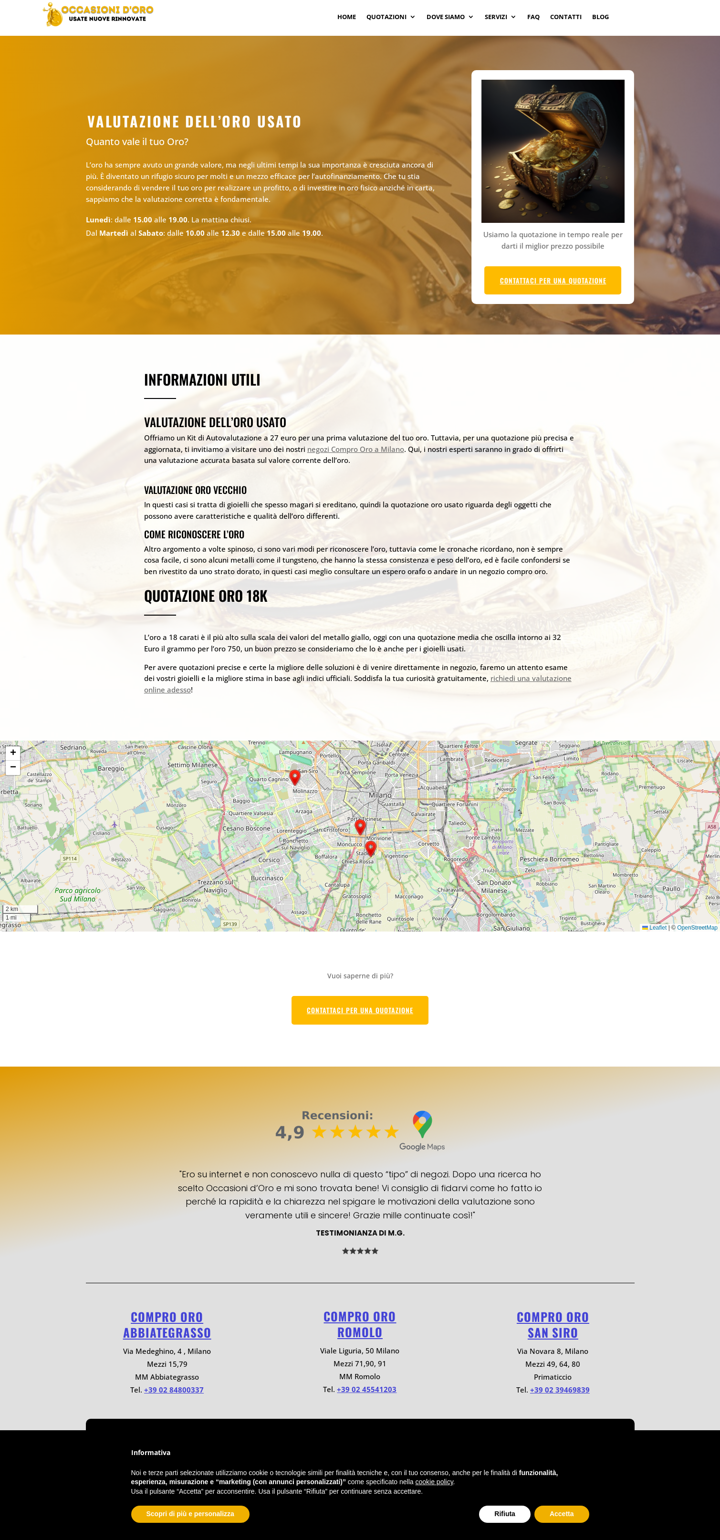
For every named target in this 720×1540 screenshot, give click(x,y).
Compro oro (167, 1316)
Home (346, 17)
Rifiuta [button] (504, 1514)
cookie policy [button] (434, 1482)
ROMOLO (360, 1332)
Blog (600, 17)
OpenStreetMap (697, 927)
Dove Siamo (446, 17)
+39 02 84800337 (174, 1389)
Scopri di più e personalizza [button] (190, 1514)
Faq (533, 17)
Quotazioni (386, 17)
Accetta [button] (562, 1514)
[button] (371, 849)
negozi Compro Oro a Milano (355, 449)
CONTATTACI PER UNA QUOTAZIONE (587, 280)
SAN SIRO (553, 1332)
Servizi (496, 17)
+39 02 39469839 (560, 1389)
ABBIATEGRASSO (167, 1332)
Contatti (566, 17)
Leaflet (654, 927)
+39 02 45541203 (367, 1389)
